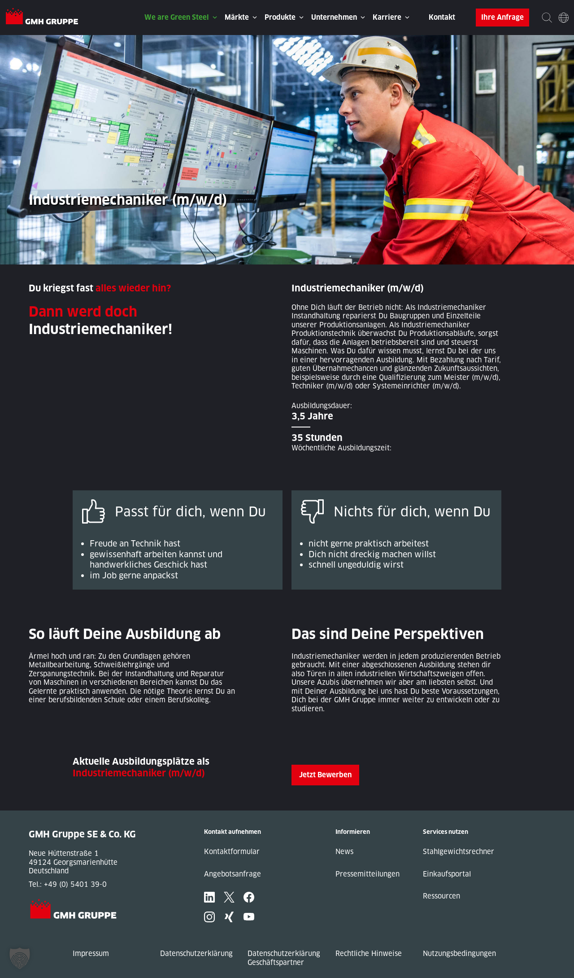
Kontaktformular (232, 851)
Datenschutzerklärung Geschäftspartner (284, 958)
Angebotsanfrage (232, 874)
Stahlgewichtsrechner (458, 851)
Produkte (280, 17)
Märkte (237, 17)
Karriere (387, 17)
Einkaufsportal (447, 874)
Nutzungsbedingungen (459, 953)
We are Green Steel (176, 17)
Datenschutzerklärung (196, 953)
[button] (19, 958)
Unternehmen (334, 17)
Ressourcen (441, 896)
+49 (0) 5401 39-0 (75, 884)
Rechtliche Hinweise (368, 953)
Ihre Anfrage (502, 17)
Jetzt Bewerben (325, 775)
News (344, 851)
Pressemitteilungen (367, 874)
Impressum (91, 953)
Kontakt (442, 17)
